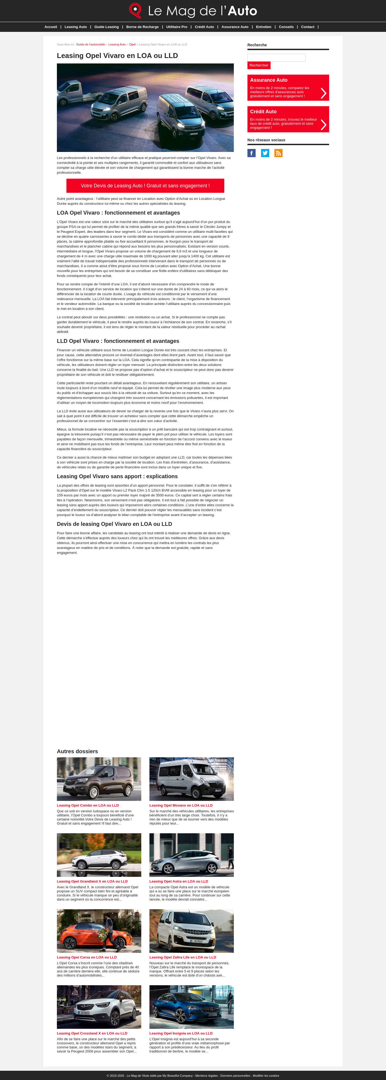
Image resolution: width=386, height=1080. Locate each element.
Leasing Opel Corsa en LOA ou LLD (87, 957)
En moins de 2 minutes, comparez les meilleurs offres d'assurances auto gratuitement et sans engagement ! (279, 92)
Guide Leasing (106, 27)
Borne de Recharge (142, 27)
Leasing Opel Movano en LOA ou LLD (181, 805)
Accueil (51, 27)
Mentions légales (206, 1075)
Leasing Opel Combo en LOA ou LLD (88, 805)
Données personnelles (235, 1075)
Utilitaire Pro (176, 27)
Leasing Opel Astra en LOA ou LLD (178, 881)
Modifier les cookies (266, 1075)
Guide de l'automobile (90, 44)
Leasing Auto (76, 27)
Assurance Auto (235, 27)
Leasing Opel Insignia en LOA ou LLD (181, 1033)
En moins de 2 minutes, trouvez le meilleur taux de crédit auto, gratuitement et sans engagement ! (283, 123)
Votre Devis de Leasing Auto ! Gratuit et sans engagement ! (145, 185)
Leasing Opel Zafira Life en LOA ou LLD (182, 957)
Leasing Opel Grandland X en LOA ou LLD (92, 881)
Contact (307, 27)
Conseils (286, 27)
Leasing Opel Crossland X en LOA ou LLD (92, 1033)
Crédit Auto (204, 27)
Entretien (263, 27)
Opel (132, 44)
